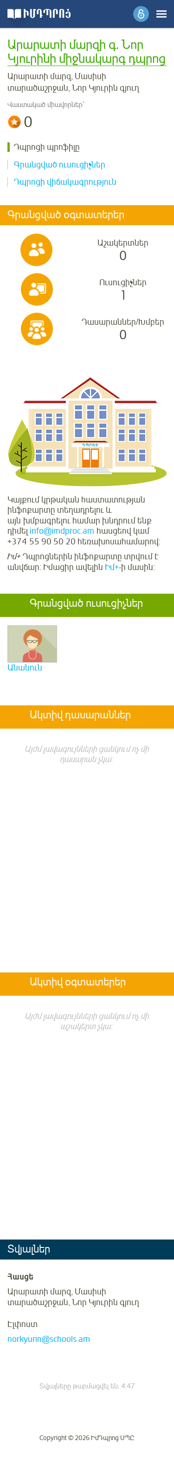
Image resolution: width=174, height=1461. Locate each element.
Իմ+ (112, 567)
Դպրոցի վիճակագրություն (65, 182)
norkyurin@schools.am (48, 1339)
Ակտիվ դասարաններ (80, 716)
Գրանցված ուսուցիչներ (59, 165)
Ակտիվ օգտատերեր (78, 983)
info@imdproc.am (62, 531)
